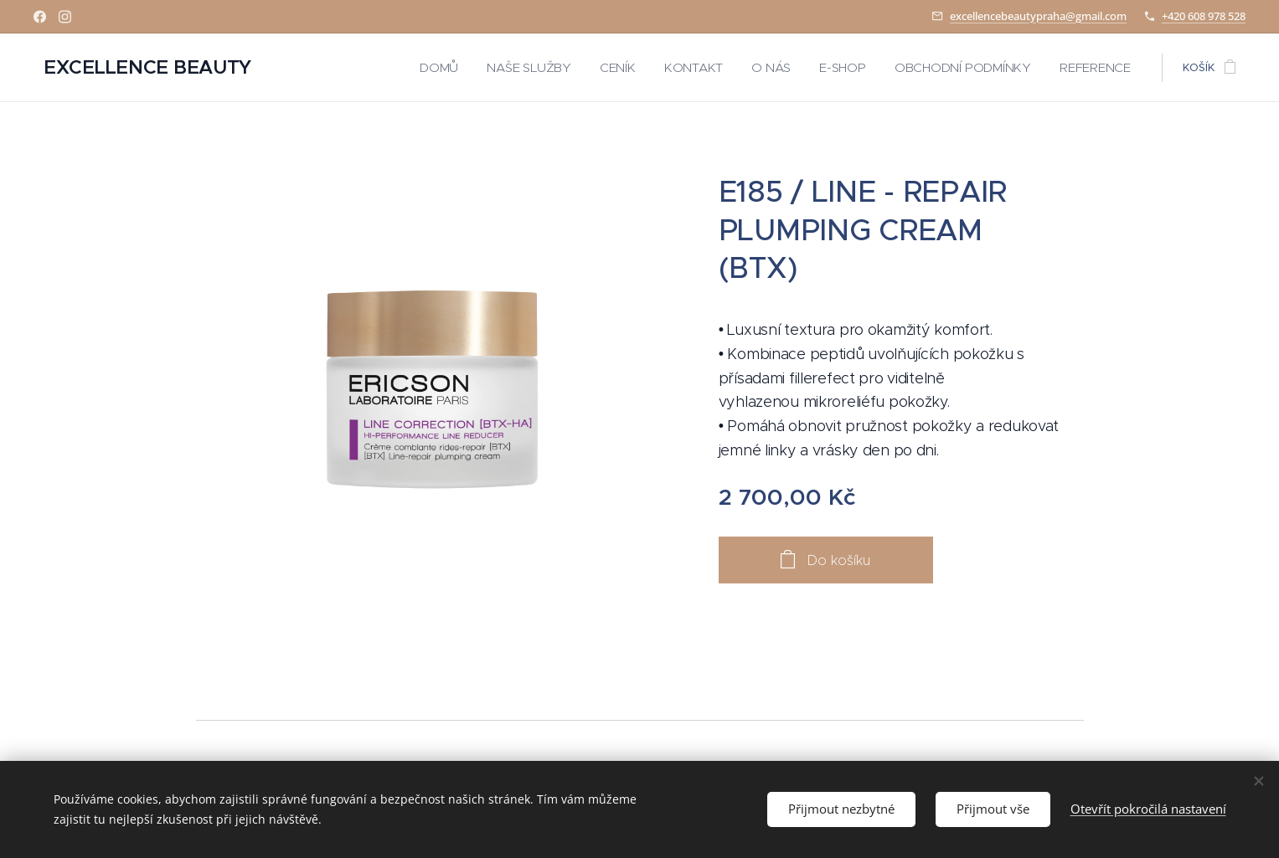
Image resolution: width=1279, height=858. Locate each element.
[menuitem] (489, 68)
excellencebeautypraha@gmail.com (1038, 15)
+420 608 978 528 (1203, 15)
